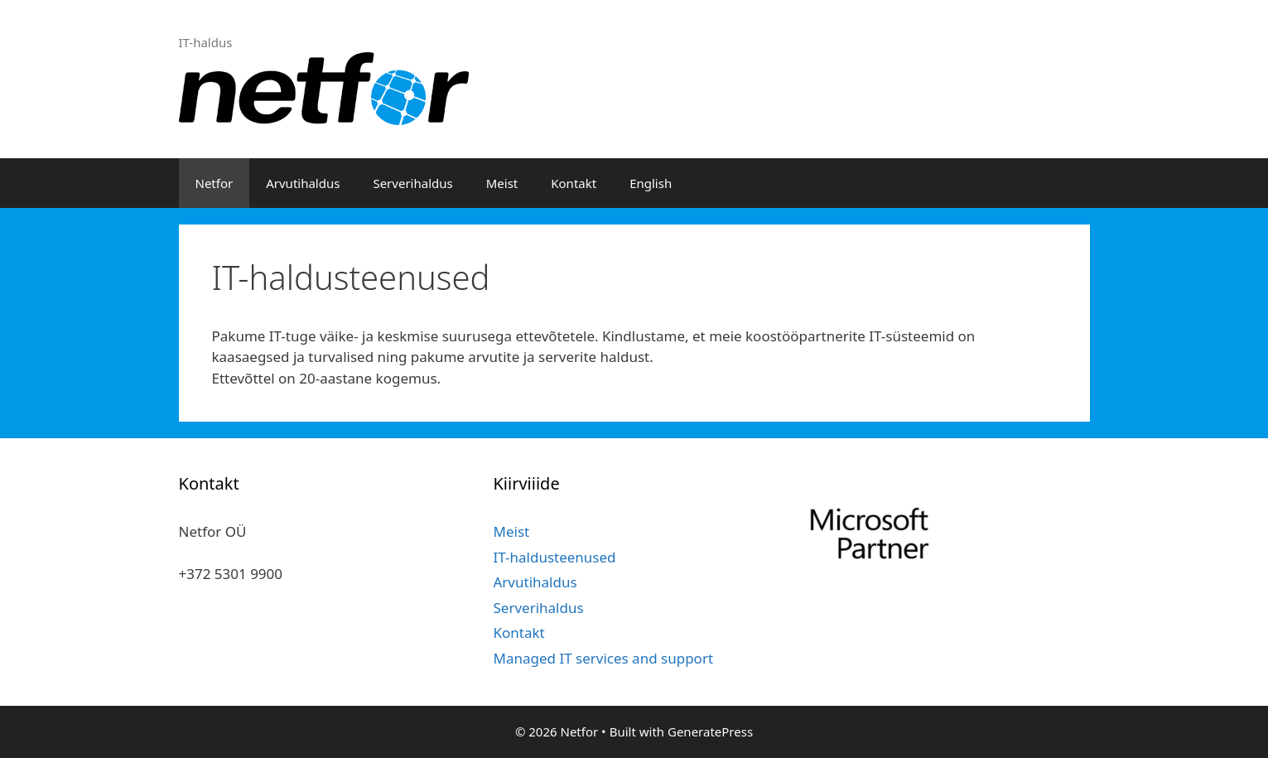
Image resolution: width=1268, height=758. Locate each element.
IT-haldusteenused (554, 557)
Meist (502, 183)
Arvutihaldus (303, 183)
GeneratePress (710, 731)
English (650, 183)
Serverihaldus (412, 183)
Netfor (214, 183)
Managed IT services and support (603, 658)
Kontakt (573, 183)
